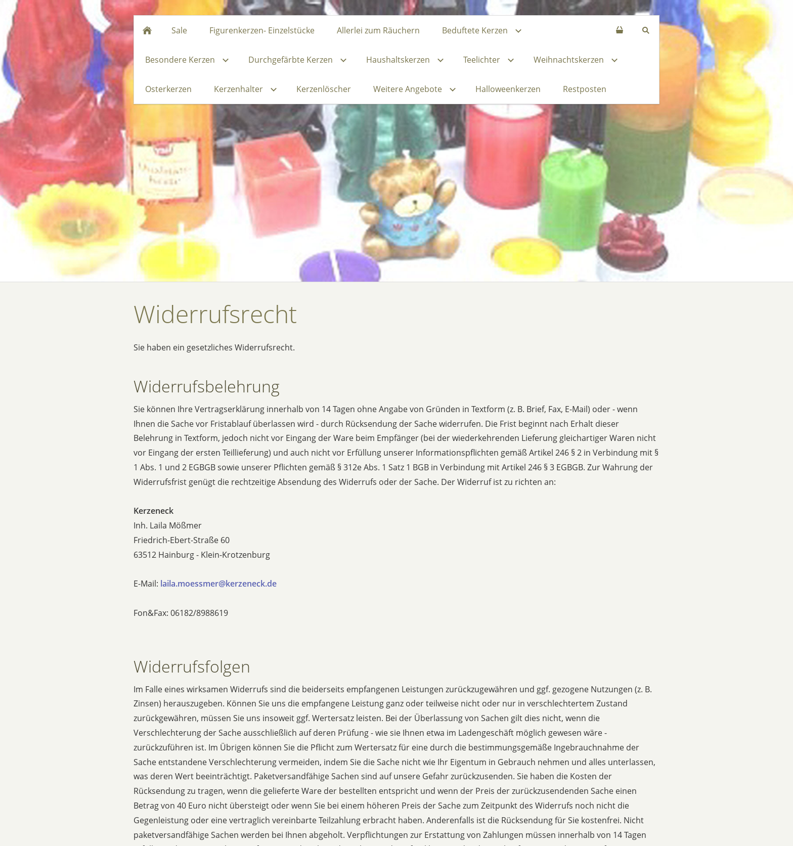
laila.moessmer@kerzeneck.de (218, 583)
